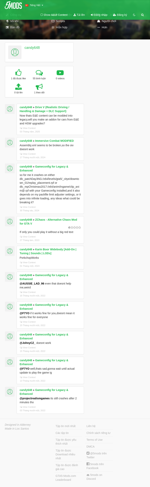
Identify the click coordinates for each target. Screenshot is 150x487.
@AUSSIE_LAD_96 (32, 283)
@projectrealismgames (35, 398)
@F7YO (24, 313)
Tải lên (79, 14)
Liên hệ (91, 426)
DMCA (91, 446)
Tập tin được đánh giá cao (67, 467)
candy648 (32, 48)
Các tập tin (62, 432)
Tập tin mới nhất (66, 426)
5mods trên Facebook (95, 466)
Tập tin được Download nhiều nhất (65, 454)
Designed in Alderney (18, 424)
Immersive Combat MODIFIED (54, 140)
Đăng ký (120, 14)
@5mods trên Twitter (97, 455)
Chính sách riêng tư (99, 432)
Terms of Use (95, 439)
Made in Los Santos (17, 428)
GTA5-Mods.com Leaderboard (66, 477)
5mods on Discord (94, 476)
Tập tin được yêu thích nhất (66, 441)
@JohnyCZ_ (28, 342)
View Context (28, 128)
